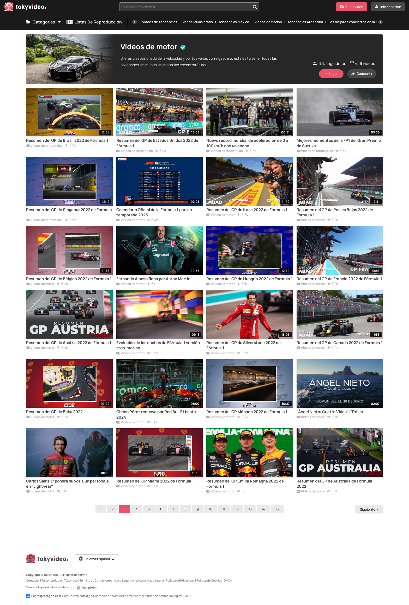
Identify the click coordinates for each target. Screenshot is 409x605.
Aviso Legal (121, 580)
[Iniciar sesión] (388, 6)
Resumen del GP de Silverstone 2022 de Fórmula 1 (243, 345)
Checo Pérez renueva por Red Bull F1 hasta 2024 (156, 414)
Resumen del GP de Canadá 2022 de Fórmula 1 (340, 342)
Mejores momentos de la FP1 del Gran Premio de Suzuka (339, 143)
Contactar (33, 580)
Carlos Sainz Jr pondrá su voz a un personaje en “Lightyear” (67, 484)
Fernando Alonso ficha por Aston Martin (153, 279)
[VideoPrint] (86, 587)
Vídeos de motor (130, 220)
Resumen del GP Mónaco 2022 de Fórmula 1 (246, 411)
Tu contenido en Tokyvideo (59, 580)
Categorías (43, 22)
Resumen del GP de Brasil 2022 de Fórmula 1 (67, 140)
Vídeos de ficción (268, 22)
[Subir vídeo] (351, 6)
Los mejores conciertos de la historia (358, 22)
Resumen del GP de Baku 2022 (54, 411)
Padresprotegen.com (43, 596)
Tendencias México (233, 22)
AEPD (188, 596)
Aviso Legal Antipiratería (147, 580)
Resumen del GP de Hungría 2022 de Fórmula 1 (249, 279)
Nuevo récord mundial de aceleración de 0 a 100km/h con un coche (247, 143)
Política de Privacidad (180, 580)
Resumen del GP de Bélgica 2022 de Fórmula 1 (69, 279)
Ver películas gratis (198, 22)
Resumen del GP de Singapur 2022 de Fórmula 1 (69, 212)
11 (224, 509)
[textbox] (184, 7)
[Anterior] (134, 22)
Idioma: (97, 559)
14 (264, 509)
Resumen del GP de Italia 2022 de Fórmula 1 (246, 209)
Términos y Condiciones (96, 580)
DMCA (228, 580)
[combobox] (189, 6)
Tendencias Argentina (305, 22)
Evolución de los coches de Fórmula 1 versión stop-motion (158, 345)
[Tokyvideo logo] (25, 8)
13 (250, 509)
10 (211, 509)
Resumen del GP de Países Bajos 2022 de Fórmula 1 (335, 212)
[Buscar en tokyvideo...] (254, 6)
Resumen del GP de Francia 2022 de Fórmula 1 (339, 279)
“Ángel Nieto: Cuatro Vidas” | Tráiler (330, 411)
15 (278, 509)
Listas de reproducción (94, 22)
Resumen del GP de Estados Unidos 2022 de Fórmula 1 (157, 143)
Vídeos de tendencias (159, 22)
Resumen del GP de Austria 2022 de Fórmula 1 (68, 342)
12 (237, 509)
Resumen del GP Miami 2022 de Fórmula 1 (155, 481)
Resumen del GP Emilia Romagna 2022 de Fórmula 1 (245, 484)
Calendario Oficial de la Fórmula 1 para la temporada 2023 (154, 212)
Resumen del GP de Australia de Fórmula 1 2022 (336, 484)
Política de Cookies (209, 580)
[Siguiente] (380, 22)
